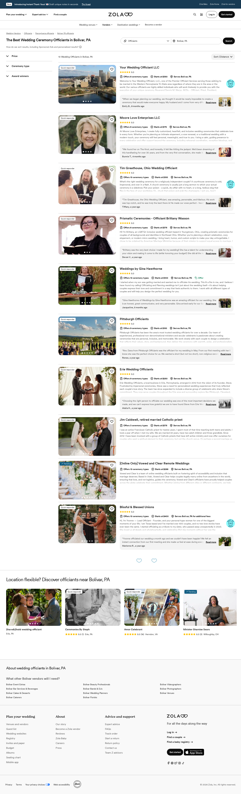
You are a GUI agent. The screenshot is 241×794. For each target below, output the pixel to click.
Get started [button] (226, 14)
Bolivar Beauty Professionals (96, 684)
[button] (168, 41)
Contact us (111, 747)
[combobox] (197, 41)
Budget (10, 747)
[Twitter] (175, 763)
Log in (172, 732)
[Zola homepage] (121, 14)
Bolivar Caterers (14, 697)
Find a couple (60, 14)
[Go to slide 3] (88, 101)
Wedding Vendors (13, 33)
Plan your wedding (16, 14)
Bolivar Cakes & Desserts (18, 693)
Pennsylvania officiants (44, 33)
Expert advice (40, 14)
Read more (211, 102)
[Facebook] (168, 763)
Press (59, 747)
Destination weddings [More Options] (128, 25)
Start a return (112, 738)
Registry (10, 738)
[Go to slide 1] (83, 101)
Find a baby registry (180, 741)
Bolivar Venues (167, 693)
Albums (10, 752)
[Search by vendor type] (146, 41)
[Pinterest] (172, 763)
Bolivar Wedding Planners (95, 693)
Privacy (8, 784)
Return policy (112, 743)
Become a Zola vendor (68, 729)
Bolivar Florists (90, 697)
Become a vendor (153, 24)
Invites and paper (15, 743)
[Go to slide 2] (86, 101)
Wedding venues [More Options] (88, 25)
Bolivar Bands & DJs (92, 689)
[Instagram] (179, 763)
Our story (61, 724)
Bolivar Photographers (170, 689)
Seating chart (13, 757)
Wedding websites (16, 733)
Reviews (60, 733)
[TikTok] (183, 763)
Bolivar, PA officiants (65, 33)
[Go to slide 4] (91, 101)
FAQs (108, 729)
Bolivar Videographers (170, 684)
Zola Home (214, 4)
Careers (60, 743)
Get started (175, 752)
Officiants (28, 33)
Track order (111, 733)
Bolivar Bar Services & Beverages (22, 689)
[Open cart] (201, 14)
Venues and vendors (17, 724)
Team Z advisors (114, 752)
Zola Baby (203, 4)
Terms (19, 784)
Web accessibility (61, 784)
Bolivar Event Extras (15, 684)
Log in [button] (212, 14)
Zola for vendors (228, 4)
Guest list (11, 729)
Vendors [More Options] (107, 25)
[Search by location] (196, 41)
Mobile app (12, 762)
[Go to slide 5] (92, 202)
